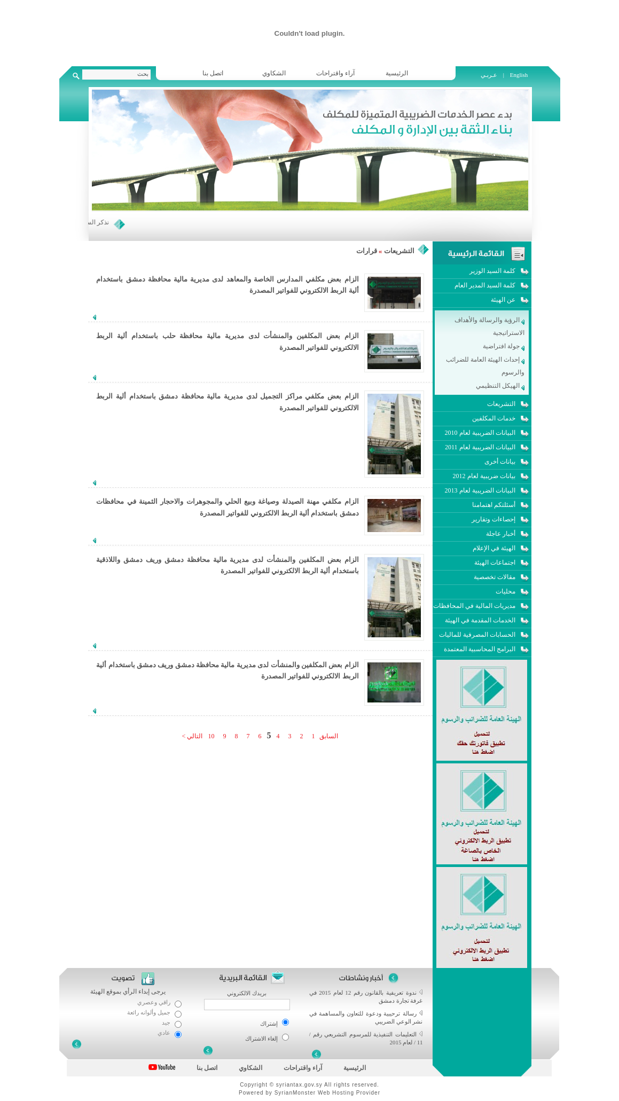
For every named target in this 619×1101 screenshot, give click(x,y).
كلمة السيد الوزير (492, 271)
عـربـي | (493, 75)
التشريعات (399, 251)
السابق (328, 736)
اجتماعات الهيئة (494, 562)
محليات (505, 591)
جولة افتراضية (503, 346)
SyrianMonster (295, 1093)
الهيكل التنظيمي (500, 385)
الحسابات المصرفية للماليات (477, 634)
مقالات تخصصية (494, 577)
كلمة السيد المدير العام (485, 285)
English (519, 75)
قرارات (366, 251)
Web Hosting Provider (349, 1093)
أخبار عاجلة (500, 533)
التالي (193, 736)
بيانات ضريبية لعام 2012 (484, 476)
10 (211, 736)
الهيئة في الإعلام (494, 548)
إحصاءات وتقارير (493, 519)
